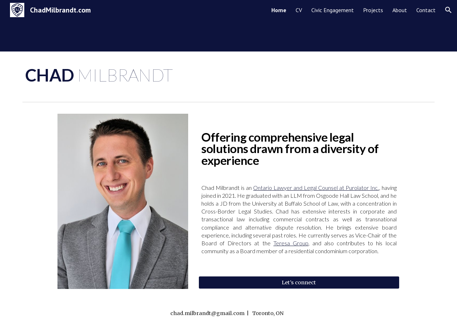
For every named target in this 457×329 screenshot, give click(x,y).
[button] (448, 10)
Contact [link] (426, 10)
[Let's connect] (299, 282)
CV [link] (299, 10)
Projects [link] (373, 10)
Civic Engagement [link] (332, 10)
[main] (228, 75)
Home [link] (278, 10)
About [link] (399, 10)
